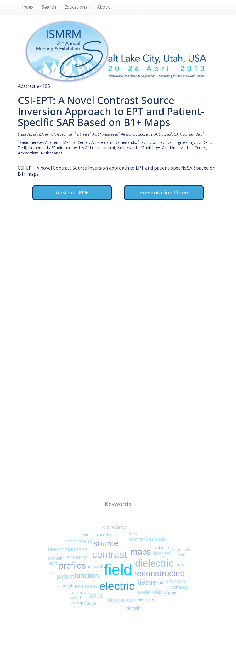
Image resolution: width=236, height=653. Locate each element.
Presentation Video (163, 192)
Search (49, 7)
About (103, 7)
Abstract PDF (72, 192)
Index (27, 7)
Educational (76, 7)
